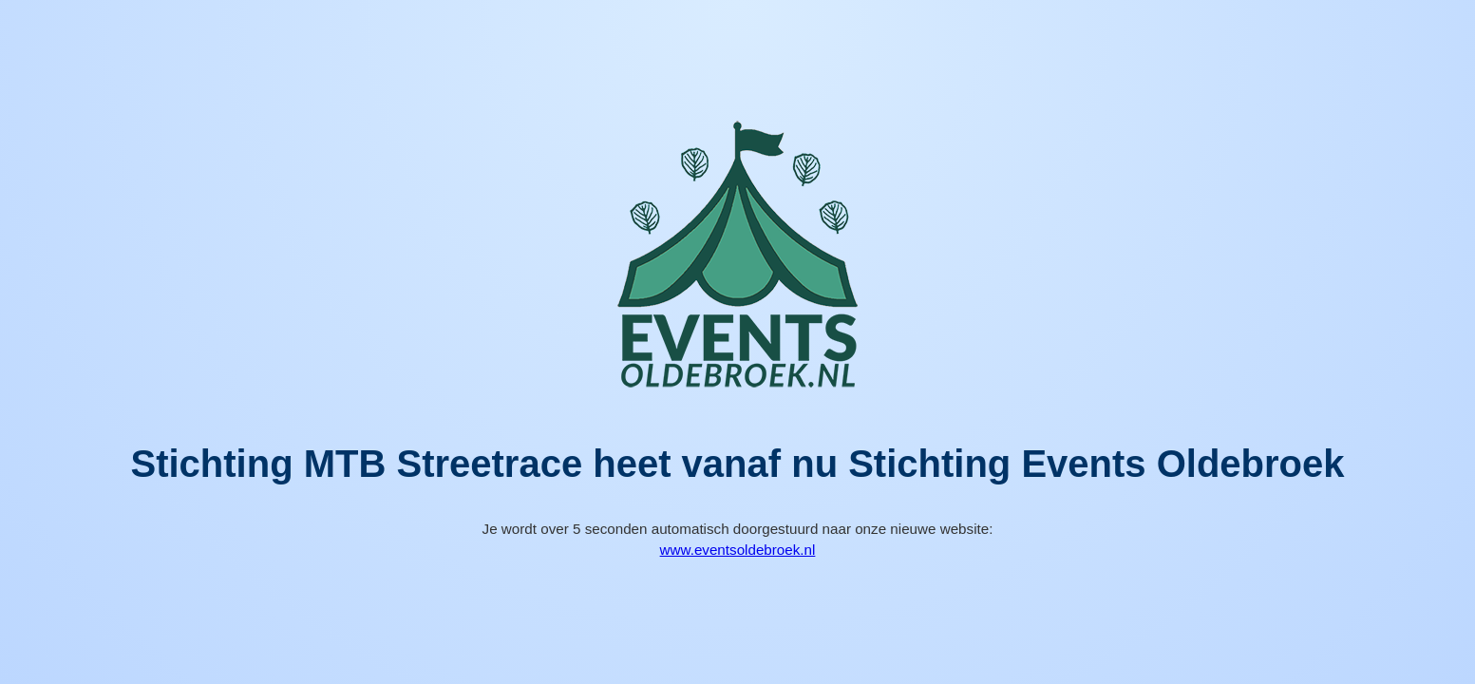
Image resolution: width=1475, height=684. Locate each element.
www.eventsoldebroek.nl (738, 550)
